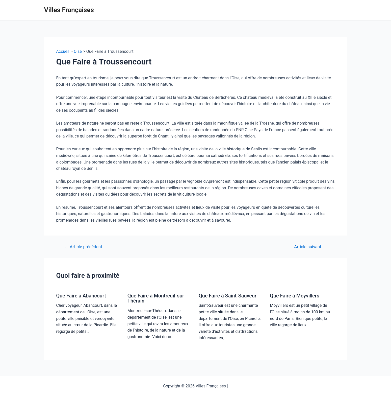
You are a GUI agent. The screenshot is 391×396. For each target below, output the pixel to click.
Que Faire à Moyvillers (295, 296)
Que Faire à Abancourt (81, 296)
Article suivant (310, 247)
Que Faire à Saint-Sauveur (228, 296)
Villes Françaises (69, 10)
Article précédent (83, 247)
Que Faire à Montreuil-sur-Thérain (156, 298)
